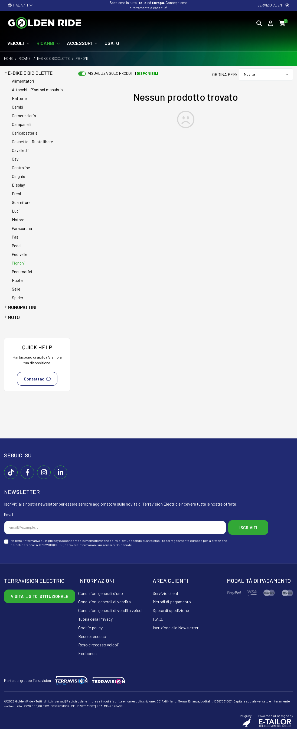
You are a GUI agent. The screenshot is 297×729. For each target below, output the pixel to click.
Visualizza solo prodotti (123, 73)
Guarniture (21, 202)
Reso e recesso (92, 634)
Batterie (19, 98)
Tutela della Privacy (95, 617)
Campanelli (21, 124)
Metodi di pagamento (172, 600)
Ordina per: (224, 74)
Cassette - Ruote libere (32, 141)
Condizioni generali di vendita (104, 600)
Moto (14, 317)
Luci (16, 211)
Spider (17, 297)
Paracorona (22, 228)
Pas (15, 237)
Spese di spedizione (171, 608)
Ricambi (25, 58)
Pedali (17, 245)
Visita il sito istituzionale (39, 594)
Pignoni (18, 263)
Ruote (17, 280)
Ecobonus (87, 652)
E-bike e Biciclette (53, 58)
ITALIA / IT (20, 5)
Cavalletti (20, 150)
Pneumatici (22, 271)
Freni (16, 193)
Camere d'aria (24, 115)
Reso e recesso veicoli (98, 643)
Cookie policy (90, 626)
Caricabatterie (25, 133)
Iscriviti (251, 526)
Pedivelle (19, 254)
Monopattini (22, 307)
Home (8, 58)
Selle (16, 289)
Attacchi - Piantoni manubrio (37, 89)
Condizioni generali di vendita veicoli (110, 608)
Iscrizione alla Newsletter (175, 626)
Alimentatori (23, 81)
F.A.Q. (158, 617)
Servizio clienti (273, 5)
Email (8, 514)
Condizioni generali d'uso (100, 591)
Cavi (15, 159)
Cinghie (18, 176)
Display (18, 185)
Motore (18, 219)
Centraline (21, 167)
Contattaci (37, 379)
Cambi (17, 107)
